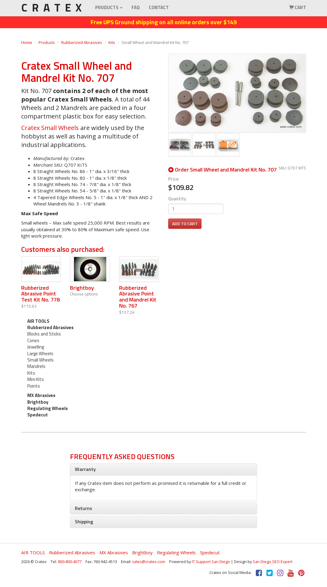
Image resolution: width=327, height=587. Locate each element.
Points (33, 385)
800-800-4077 (70, 561)
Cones (33, 340)
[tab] (163, 469)
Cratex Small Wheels (50, 128)
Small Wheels (40, 359)
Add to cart (185, 223)
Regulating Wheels (47, 408)
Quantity (177, 198)
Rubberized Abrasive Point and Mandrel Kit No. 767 (137, 297)
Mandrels (36, 366)
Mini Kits (35, 379)
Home (26, 42)
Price (173, 179)
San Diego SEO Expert (272, 561)
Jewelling (35, 346)
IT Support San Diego (211, 561)
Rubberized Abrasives (81, 42)
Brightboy (82, 288)
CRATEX (53, 7)
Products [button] (108, 7)
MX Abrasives (41, 395)
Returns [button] (83, 508)
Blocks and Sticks (44, 333)
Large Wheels (40, 353)
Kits (111, 42)
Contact (159, 7)
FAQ (136, 7)
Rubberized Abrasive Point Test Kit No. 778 (40, 294)
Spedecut (37, 414)
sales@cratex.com (148, 561)
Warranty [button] (85, 469)
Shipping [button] (84, 521)
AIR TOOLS (38, 321)
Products (46, 42)
